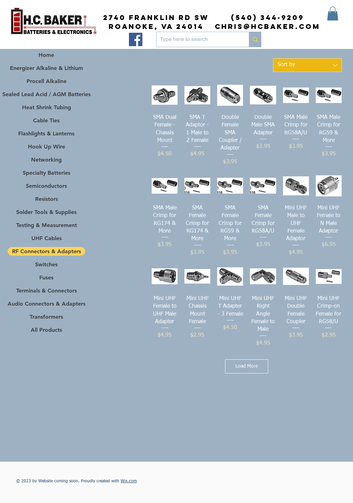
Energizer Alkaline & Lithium (46, 68)
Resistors (46, 199)
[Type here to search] (197, 39)
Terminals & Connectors (46, 290)
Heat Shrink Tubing (46, 107)
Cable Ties (46, 120)
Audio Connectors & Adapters (46, 303)
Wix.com (129, 481)
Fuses (46, 277)
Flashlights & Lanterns (46, 133)
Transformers (46, 317)
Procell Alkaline (47, 81)
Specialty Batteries (46, 173)
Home (46, 55)
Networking (46, 159)
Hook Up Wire (46, 146)
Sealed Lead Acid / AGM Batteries (46, 94)
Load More (246, 366)
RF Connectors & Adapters (46, 251)
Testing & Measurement (46, 225)
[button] (333, 14)
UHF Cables (46, 238)
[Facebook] (135, 39)
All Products (46, 330)
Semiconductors (46, 186)
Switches (46, 264)
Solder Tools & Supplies (46, 212)
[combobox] (307, 65)
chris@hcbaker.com (267, 26)
